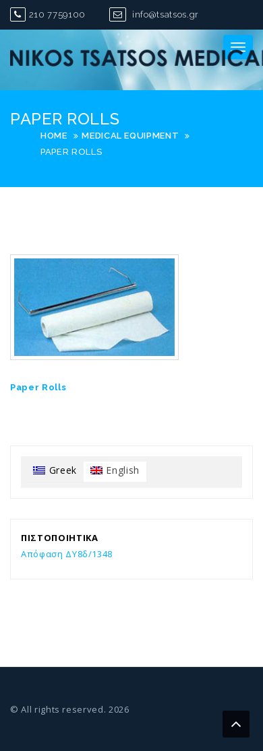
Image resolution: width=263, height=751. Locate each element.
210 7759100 (48, 14)
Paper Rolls (38, 387)
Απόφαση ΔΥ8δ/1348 (67, 554)
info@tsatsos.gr (154, 14)
